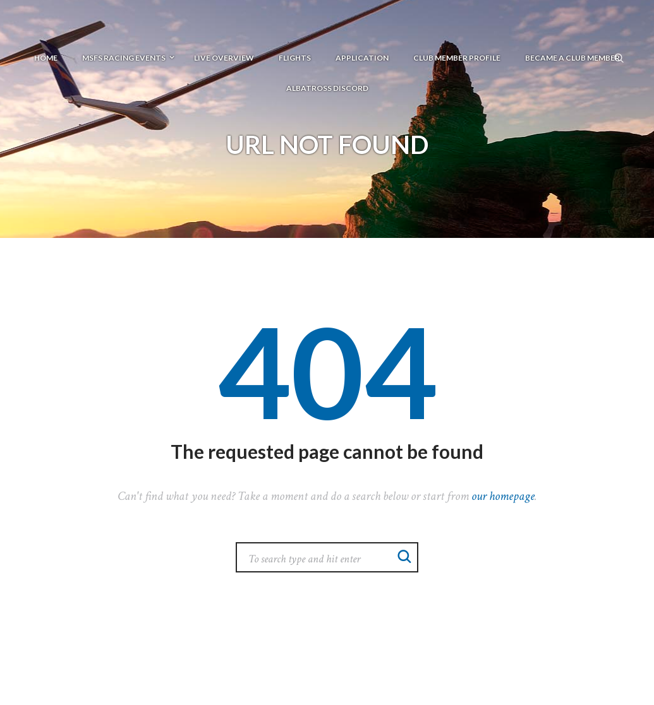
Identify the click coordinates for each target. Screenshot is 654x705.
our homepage (503, 496)
